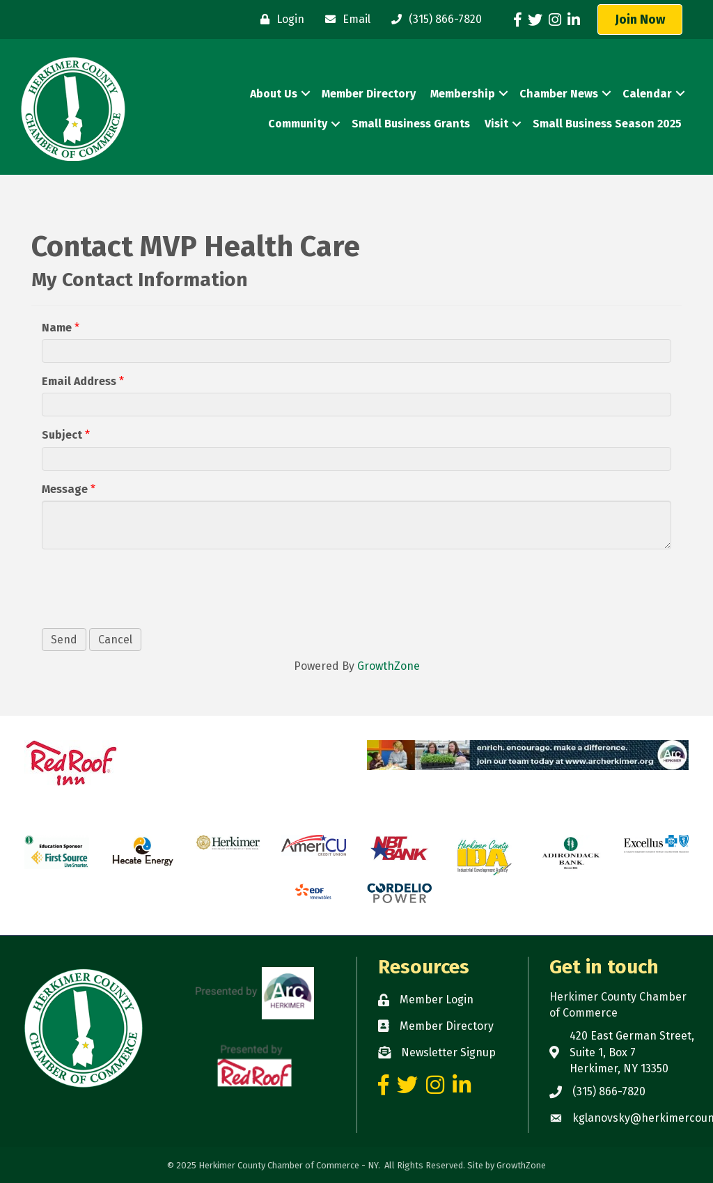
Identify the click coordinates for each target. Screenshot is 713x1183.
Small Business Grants (411, 123)
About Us (273, 93)
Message (65, 489)
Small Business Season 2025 (607, 123)
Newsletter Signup (448, 1052)
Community (297, 123)
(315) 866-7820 (608, 1091)
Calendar (647, 93)
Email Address (79, 381)
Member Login (436, 999)
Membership (462, 93)
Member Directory (369, 93)
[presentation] (147, 587)
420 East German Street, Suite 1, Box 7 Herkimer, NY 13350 (632, 1051)
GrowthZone (388, 666)
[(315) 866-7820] (433, 19)
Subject (62, 434)
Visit (496, 123)
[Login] (278, 19)
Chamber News (558, 93)
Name (57, 327)
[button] (639, 19)
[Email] (344, 19)
